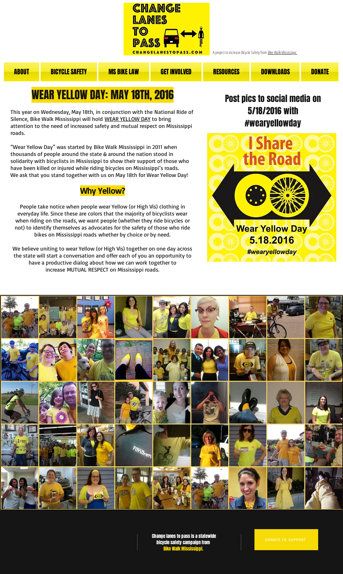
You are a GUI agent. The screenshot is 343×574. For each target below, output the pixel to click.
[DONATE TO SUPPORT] (286, 539)
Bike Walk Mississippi (282, 52)
